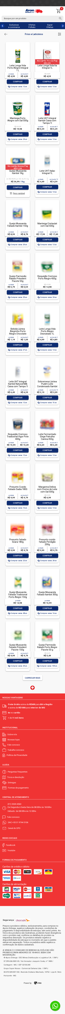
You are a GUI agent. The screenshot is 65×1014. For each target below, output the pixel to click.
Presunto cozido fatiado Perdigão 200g (47, 542)
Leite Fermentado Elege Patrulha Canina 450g (47, 436)
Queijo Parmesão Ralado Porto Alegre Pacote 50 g (47, 647)
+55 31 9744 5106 (20, 822)
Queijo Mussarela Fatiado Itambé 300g (47, 593)
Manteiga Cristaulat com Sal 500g (47, 224)
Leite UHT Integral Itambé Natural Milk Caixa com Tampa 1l (18, 384)
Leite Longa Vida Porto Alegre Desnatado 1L (47, 331)
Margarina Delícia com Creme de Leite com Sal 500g (47, 489)
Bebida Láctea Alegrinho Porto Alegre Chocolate (17, 331)
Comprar (17, 82)
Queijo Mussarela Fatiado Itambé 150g (17, 224)
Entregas (12, 782)
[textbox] (32, 18)
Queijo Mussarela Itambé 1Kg (17, 172)
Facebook (10, 845)
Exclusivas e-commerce (14, 26)
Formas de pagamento (18, 788)
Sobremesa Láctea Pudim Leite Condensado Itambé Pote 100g (47, 385)
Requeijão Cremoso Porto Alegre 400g (47, 277)
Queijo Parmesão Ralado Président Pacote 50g (17, 278)
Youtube (11, 850)
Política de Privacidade (17, 755)
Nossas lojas (14, 739)
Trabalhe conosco (16, 750)
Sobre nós (12, 734)
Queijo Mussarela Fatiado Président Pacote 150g (18, 647)
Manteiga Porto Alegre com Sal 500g (17, 119)
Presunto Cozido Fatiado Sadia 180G (17, 488)
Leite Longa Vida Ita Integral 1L (47, 66)
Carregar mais (32, 678)
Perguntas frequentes (17, 772)
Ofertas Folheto (31, 26)
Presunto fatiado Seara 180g (17, 540)
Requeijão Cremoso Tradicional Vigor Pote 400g (18, 436)
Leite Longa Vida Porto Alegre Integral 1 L (17, 68)
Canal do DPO (14, 828)
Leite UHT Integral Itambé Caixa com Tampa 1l (47, 120)
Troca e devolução (15, 777)
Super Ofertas (49, 26)
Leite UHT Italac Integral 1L (47, 172)
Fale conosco (13, 745)
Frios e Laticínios (34, 34)
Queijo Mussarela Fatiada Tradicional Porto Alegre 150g (17, 594)
